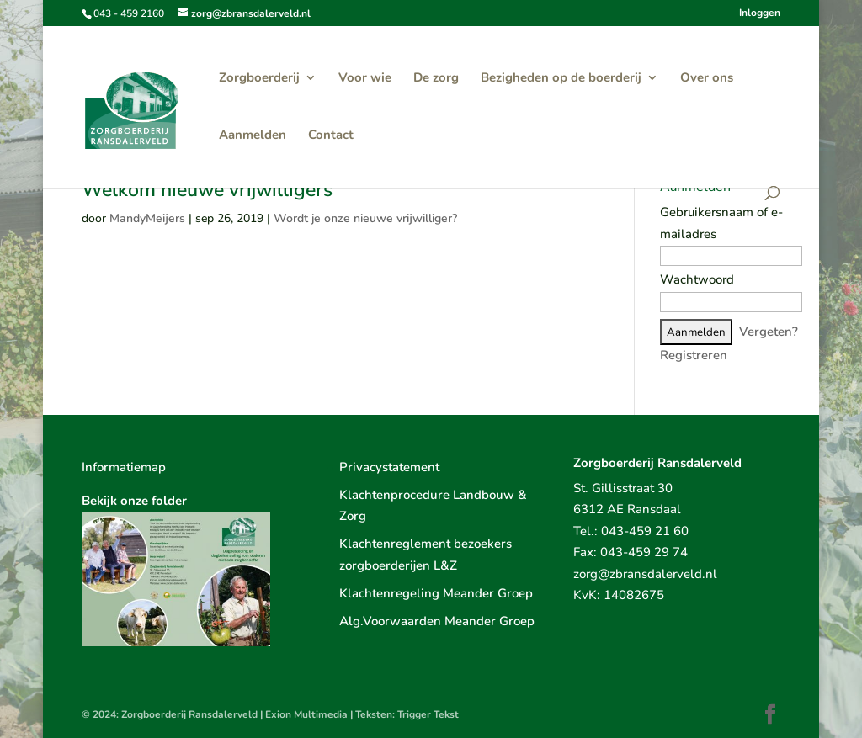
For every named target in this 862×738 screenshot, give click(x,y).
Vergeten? (768, 331)
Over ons (706, 79)
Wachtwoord (697, 279)
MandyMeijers (147, 218)
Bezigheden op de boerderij (561, 79)
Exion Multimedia (306, 714)
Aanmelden (252, 136)
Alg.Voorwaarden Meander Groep (437, 621)
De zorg (436, 79)
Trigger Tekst (428, 714)
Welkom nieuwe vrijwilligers (207, 190)
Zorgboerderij (259, 79)
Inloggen (759, 13)
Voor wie (364, 79)
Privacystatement (389, 467)
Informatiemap (124, 467)
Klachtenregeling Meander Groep (436, 593)
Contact (331, 136)
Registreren (693, 355)
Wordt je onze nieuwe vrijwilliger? (365, 218)
